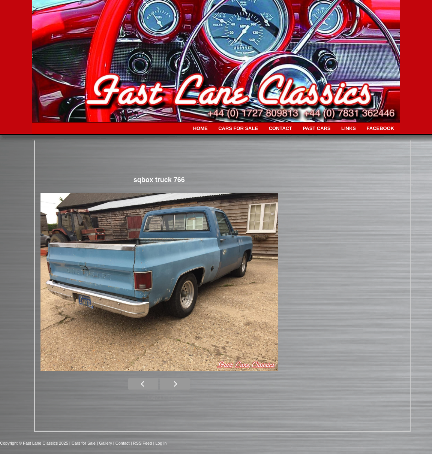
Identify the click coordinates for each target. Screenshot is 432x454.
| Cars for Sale (83, 443)
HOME (200, 128)
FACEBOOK (380, 128)
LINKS (348, 128)
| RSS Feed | (143, 443)
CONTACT (280, 128)
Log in (160, 443)
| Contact (122, 443)
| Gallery (105, 443)
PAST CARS (317, 128)
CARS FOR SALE (238, 128)
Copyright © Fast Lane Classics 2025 (34, 443)
